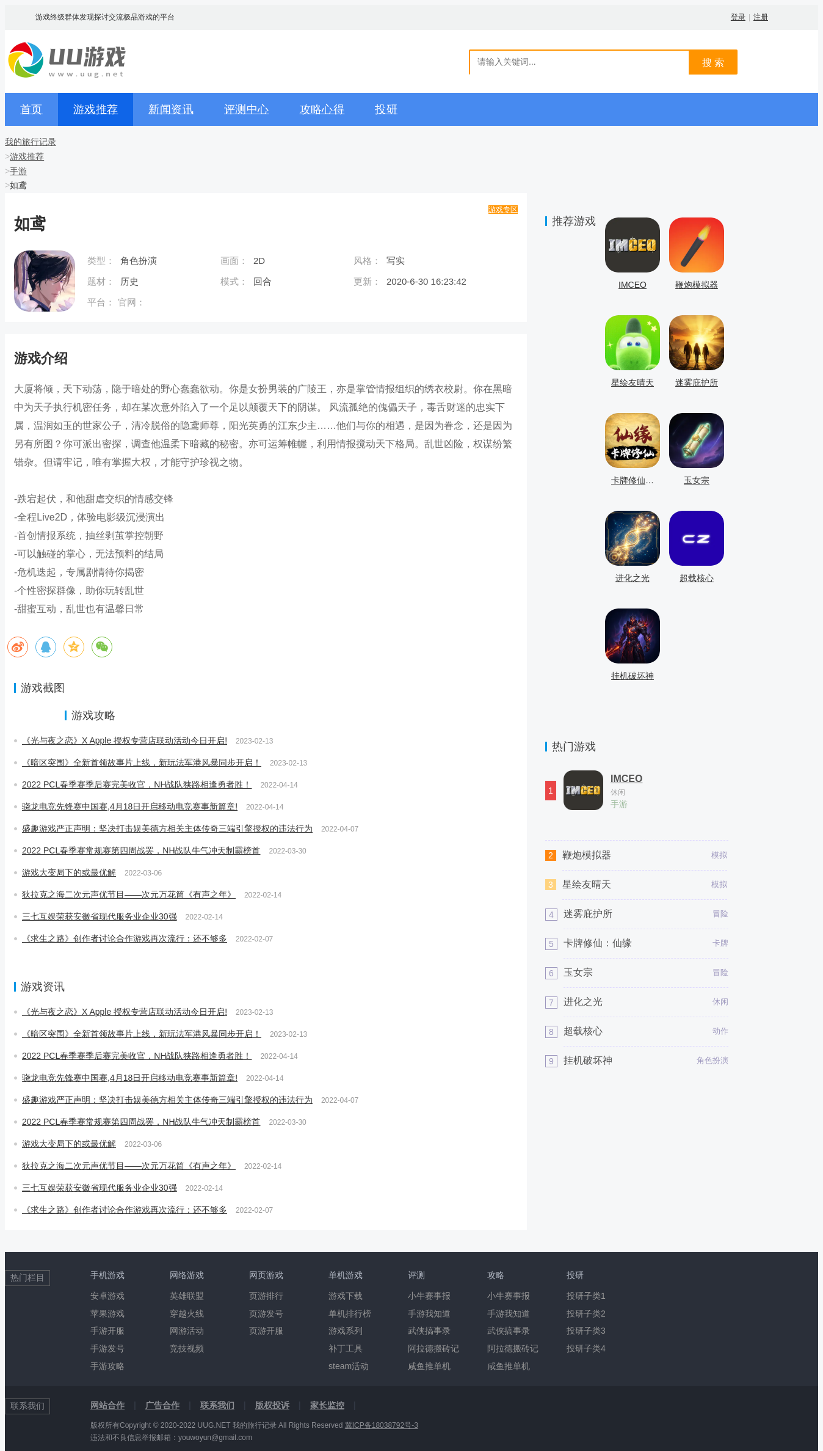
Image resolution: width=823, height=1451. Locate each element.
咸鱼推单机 (429, 1366)
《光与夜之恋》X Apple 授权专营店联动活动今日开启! (124, 740)
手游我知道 (429, 1313)
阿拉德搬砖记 (433, 1348)
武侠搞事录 (429, 1331)
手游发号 (107, 1348)
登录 (738, 17)
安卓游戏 (107, 1296)
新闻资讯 (171, 109)
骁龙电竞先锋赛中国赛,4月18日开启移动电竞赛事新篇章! (129, 806)
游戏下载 (345, 1296)
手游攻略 (107, 1366)
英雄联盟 (187, 1296)
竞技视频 (187, 1348)
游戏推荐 (95, 109)
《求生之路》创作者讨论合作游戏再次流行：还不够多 (124, 938)
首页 (31, 109)
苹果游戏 (107, 1313)
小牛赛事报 (429, 1296)
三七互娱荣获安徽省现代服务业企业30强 (99, 916)
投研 (386, 109)
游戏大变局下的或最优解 (69, 872)
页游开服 (266, 1331)
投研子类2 (586, 1313)
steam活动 (348, 1366)
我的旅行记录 (30, 142)
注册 (760, 17)
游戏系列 (345, 1331)
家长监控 (327, 1405)
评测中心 (246, 109)
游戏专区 (503, 209)
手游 (18, 171)
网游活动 (187, 1331)
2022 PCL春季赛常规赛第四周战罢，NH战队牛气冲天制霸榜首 (141, 850)
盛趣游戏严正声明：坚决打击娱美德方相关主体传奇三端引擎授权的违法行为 (167, 828)
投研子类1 (586, 1296)
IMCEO (626, 779)
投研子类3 (586, 1331)
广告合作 (162, 1405)
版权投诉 (272, 1405)
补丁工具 (345, 1348)
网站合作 (107, 1405)
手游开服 (107, 1331)
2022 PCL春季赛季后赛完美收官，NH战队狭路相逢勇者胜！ (137, 784)
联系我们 (217, 1405)
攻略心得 (322, 109)
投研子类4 (586, 1348)
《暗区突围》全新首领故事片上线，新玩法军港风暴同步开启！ (141, 762)
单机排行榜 (349, 1313)
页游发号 (266, 1313)
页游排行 (266, 1296)
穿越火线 (187, 1313)
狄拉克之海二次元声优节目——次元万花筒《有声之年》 (129, 894)
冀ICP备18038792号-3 (381, 1425)
